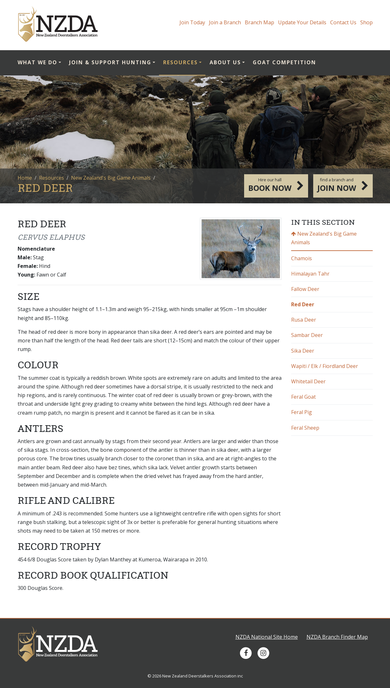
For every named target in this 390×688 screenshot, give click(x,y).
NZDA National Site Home (266, 636)
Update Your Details (302, 22)
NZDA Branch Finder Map (337, 636)
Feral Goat (303, 396)
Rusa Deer (303, 319)
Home (25, 177)
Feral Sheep (305, 427)
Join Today (192, 22)
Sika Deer (302, 350)
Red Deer (302, 304)
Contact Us (343, 22)
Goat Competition (284, 62)
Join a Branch (225, 22)
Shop (366, 22)
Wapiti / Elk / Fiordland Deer (324, 366)
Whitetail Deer (308, 381)
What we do (37, 62)
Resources (180, 62)
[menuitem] (41, 62)
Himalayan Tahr (310, 273)
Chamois (301, 258)
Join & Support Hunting (110, 62)
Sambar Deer (307, 335)
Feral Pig (301, 412)
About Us (225, 62)
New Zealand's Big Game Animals (111, 177)
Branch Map (259, 22)
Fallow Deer (305, 289)
